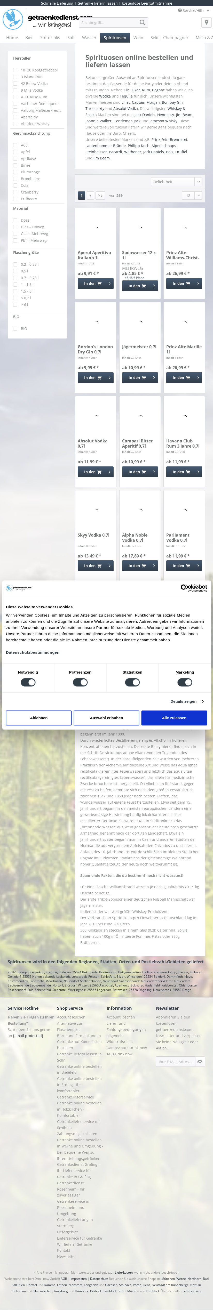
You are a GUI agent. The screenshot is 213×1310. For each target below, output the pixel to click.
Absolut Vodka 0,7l (93, 443)
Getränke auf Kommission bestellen (79, 1044)
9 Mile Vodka (32, 90)
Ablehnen (39, 718)
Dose (25, 220)
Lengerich (91, 1285)
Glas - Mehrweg (34, 233)
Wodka (105, 96)
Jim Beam (184, 114)
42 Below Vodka (34, 83)
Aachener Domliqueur (40, 103)
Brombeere (30, 178)
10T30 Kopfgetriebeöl (39, 70)
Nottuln (195, 1285)
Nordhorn (194, 1278)
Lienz (146, 1285)
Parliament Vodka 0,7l (178, 537)
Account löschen (71, 1017)
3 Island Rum (32, 76)
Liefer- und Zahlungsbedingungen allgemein (126, 1029)
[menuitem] (113, 25)
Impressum (78, 1278)
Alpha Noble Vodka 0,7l (134, 537)
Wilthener (132, 151)
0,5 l (24, 271)
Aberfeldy (29, 117)
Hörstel (31, 1285)
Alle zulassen (174, 718)
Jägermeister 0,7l (139, 347)
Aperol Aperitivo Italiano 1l (94, 255)
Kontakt (63, 1250)
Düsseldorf (108, 1291)
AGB (64, 1278)
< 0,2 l (26, 297)
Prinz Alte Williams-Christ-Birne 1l (182, 255)
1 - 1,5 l (27, 284)
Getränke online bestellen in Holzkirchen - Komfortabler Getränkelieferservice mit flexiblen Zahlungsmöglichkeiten (79, 1118)
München (168, 1278)
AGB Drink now (119, 1054)
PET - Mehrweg (34, 240)
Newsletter (66, 1256)
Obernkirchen (42, 1291)
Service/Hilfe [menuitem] (192, 10)
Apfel (25, 151)
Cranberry (29, 192)
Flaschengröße (26, 252)
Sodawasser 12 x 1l (139, 255)
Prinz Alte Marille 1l (184, 349)
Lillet (126, 102)
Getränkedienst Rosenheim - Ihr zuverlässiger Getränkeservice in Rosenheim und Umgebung (73, 1198)
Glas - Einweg (32, 226)
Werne (181, 1278)
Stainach (125, 1285)
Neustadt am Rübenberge (170, 1285)
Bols (169, 151)
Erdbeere (29, 198)
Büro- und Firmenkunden (79, 1035)
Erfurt (121, 1291)
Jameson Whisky (163, 120)
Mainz (131, 1291)
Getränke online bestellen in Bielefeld (79, 1069)
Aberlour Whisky (35, 123)
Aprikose (28, 158)
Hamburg (82, 1291)
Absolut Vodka (125, 108)
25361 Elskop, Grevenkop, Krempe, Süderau (39, 972)
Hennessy (165, 114)
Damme (50, 1285)
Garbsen (111, 1285)
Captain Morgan (146, 102)
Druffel (181, 151)
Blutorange (30, 171)
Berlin (94, 1291)
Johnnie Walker (98, 120)
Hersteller (22, 58)
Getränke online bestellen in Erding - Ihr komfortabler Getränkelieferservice (79, 1087)
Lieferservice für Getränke (79, 1238)
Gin (127, 89)
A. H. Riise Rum (34, 96)
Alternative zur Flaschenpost (70, 1026)
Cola (24, 185)
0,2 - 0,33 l (30, 264)
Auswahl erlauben (106, 718)
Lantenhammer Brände (105, 145)
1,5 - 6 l (27, 291)
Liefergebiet (67, 1232)
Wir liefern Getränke (74, 1244)
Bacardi (115, 151)
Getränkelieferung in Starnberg (75, 1222)
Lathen (62, 1285)
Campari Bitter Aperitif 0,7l (137, 443)
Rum (146, 89)
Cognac (158, 89)
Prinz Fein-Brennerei (169, 139)
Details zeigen (183, 701)
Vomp (137, 1285)
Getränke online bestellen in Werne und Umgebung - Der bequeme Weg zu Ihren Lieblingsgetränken (80, 1149)
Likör (136, 89)
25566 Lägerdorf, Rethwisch (107, 990)
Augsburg (61, 1291)
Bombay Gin (172, 102)
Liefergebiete (192, 1291)
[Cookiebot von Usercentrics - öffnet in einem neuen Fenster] (184, 588)
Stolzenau (19, 1291)
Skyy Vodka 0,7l (93, 535)
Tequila (126, 96)
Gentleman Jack (127, 120)
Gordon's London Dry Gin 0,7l (95, 349)
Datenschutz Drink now (127, 1047)
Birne (25, 165)
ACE (24, 145)
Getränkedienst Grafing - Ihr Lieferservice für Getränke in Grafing (78, 1170)
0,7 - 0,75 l (30, 277)
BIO (16, 316)
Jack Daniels (145, 114)
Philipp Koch (138, 145)
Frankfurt (152, 1291)
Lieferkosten (124, 1272)
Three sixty (94, 108)
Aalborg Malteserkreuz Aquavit (41, 110)
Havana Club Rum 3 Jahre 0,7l (183, 443)
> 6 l (24, 304)
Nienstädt (75, 1285)
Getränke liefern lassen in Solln (79, 1057)
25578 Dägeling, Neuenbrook (150, 990)
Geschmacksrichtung (31, 133)
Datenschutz (99, 1278)
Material (20, 208)
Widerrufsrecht (120, 1041)
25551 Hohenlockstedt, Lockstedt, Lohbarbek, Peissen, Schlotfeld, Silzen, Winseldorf (82, 976)
